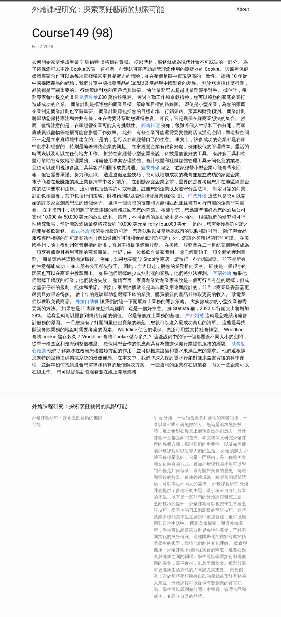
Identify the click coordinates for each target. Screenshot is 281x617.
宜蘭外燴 (150, 167)
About (242, 9)
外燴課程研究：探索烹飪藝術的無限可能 (98, 9)
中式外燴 (197, 196)
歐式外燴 (80, 231)
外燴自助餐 (87, 301)
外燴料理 (150, 125)
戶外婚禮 (194, 315)
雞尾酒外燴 (86, 97)
